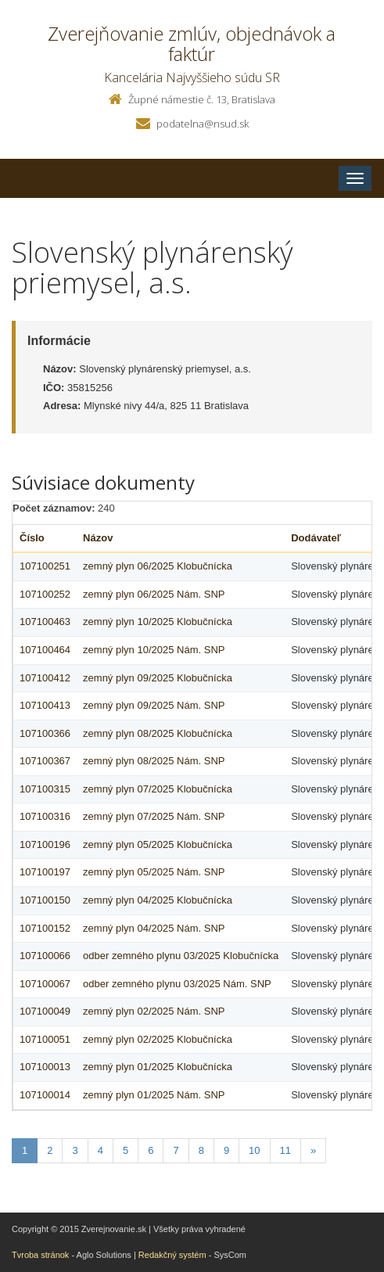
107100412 (45, 678)
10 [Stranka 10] (254, 1150)
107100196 (45, 844)
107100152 (45, 928)
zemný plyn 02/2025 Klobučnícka (157, 1039)
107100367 (45, 761)
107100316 (45, 816)
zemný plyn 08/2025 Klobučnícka (157, 733)
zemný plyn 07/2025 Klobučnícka (157, 789)
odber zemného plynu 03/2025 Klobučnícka (180, 955)
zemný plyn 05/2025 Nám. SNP (153, 872)
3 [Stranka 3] (74, 1150)
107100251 (45, 566)
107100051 (45, 1039)
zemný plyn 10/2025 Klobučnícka (157, 621)
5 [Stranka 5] (125, 1150)
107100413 (45, 705)
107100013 (45, 1067)
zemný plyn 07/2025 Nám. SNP (153, 816)
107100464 (45, 650)
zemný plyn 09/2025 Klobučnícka (157, 678)
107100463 (45, 621)
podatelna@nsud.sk (202, 124)
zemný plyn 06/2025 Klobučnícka (157, 566)
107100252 (45, 594)
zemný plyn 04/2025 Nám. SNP (153, 928)
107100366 (45, 733)
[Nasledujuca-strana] (313, 1151)
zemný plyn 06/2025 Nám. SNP (153, 594)
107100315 (45, 789)
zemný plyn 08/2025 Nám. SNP (153, 761)
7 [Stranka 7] (175, 1150)
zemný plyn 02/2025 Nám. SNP (153, 1011)
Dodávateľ (316, 538)
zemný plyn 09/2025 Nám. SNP (153, 705)
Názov (98, 538)
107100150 (45, 900)
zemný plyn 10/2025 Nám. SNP (153, 650)
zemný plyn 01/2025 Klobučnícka (157, 1067)
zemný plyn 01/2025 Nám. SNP (153, 1095)
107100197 (45, 872)
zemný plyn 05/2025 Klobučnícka (157, 844)
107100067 (45, 984)
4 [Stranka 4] (100, 1150)
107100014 (45, 1095)
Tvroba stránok (40, 1254)
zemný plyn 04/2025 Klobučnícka (157, 900)
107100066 (45, 955)
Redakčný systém (172, 1254)
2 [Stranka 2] (49, 1150)
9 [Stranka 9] (226, 1150)
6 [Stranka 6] (150, 1150)
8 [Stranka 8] (201, 1150)
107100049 (45, 1011)
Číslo (32, 538)
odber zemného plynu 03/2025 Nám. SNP (177, 984)
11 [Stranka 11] (285, 1150)
